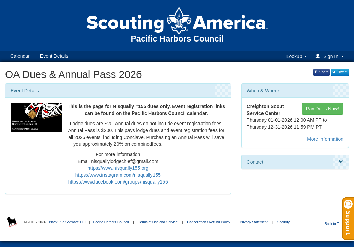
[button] (330, 56)
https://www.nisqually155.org (118, 168)
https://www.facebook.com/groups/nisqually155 (118, 182)
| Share (322, 72)
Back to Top (336, 224)
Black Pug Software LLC (67, 222)
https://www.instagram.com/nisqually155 (118, 175)
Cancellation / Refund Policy (208, 222)
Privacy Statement (254, 222)
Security (283, 222)
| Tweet (339, 72)
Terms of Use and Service (158, 222)
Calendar (20, 56)
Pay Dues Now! (322, 108)
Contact (295, 161)
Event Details (54, 56)
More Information (325, 139)
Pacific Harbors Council (111, 222)
